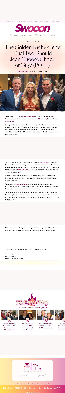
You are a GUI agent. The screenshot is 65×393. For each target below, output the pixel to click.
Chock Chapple (43, 119)
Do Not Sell (49, 383)
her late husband (21, 184)
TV (11, 35)
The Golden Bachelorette (26, 116)
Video (45, 35)
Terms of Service (41, 383)
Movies (23, 35)
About (14, 383)
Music (30, 35)
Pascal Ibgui (45, 162)
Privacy (34, 383)
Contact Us (20, 383)
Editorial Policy (27, 383)
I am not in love (23, 170)
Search (51, 35)
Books (16, 35)
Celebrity (37, 35)
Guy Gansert (9, 121)
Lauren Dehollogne (23, 71)
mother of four (31, 132)
